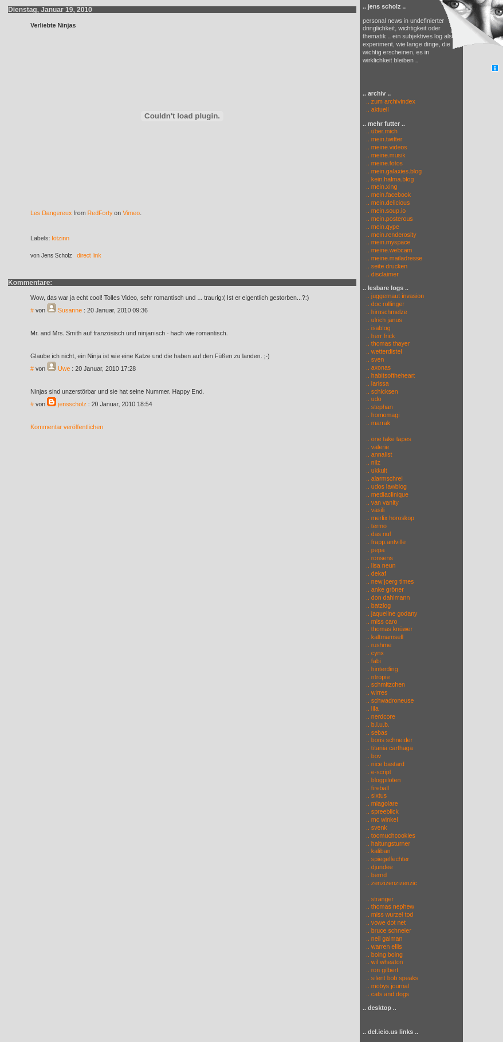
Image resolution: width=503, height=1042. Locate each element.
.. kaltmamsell (384, 636)
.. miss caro (381, 621)
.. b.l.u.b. (378, 724)
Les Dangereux (51, 212)
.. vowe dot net (386, 922)
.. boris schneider (389, 739)
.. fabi (373, 660)
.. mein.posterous (389, 218)
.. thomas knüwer (389, 628)
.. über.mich (382, 131)
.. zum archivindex (389, 101)
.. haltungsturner (388, 843)
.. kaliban (378, 850)
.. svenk (376, 827)
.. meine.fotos (384, 163)
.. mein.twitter (384, 139)
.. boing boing (384, 954)
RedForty (100, 212)
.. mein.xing (382, 186)
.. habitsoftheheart (390, 375)
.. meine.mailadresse (394, 258)
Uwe (64, 368)
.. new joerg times (390, 581)
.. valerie (377, 446)
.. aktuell (376, 109)
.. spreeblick (382, 811)
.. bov (373, 755)
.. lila (372, 708)
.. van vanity (382, 502)
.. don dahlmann (388, 597)
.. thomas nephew (390, 906)
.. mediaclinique (387, 494)
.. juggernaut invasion (395, 295)
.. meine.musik (386, 155)
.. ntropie (378, 676)
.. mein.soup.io (386, 210)
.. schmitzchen (385, 684)
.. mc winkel (382, 819)
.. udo (374, 398)
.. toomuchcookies (390, 835)
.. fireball (377, 788)
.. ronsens (379, 557)
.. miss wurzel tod (389, 914)
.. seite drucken (386, 266)
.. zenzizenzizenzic (391, 882)
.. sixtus (376, 795)
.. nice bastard (385, 763)
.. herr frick (380, 335)
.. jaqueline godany (391, 613)
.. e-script (378, 771)
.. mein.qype (382, 226)
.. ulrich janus (384, 319)
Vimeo (131, 212)
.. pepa (375, 549)
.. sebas (376, 732)
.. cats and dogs (387, 994)
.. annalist (379, 454)
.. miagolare (382, 803)
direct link (89, 255)
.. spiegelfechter (387, 858)
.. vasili (375, 509)
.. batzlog (378, 605)
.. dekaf (376, 573)
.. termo (376, 525)
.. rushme (378, 644)
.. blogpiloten (383, 779)
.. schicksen (382, 391)
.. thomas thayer (388, 343)
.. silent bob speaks (392, 977)
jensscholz (72, 404)
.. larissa (377, 383)
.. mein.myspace (388, 242)
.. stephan (379, 406)
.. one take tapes (388, 438)
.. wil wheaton (384, 961)
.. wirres (376, 692)
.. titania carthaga (389, 747)
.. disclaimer (382, 274)
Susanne (70, 310)
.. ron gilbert (382, 969)
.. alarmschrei (384, 478)
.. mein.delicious (388, 202)
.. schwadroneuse (390, 700)
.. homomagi (383, 414)
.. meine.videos (386, 147)
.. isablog (378, 327)
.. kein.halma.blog (390, 179)
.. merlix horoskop (390, 517)
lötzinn (60, 238)
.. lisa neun (381, 565)
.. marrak (378, 422)
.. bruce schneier (388, 930)
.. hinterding (382, 668)
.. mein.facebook (388, 194)
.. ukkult (376, 470)
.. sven (375, 359)
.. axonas (378, 367)
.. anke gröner (385, 589)
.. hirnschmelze (386, 311)
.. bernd (376, 874)
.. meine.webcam (389, 250)
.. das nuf (378, 533)
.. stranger (380, 899)
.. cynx (375, 652)
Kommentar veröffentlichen (66, 426)
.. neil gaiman (384, 938)
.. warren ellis (384, 946)
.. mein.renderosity (391, 234)
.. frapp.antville (386, 541)
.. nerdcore (380, 716)
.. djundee (379, 866)
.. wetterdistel (384, 351)
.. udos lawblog (386, 486)
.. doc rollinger (385, 303)
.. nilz (373, 462)
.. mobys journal (387, 985)
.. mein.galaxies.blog (394, 171)
